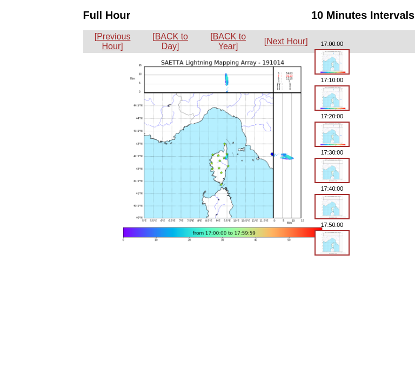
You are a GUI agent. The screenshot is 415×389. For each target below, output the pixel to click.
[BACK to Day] (170, 41)
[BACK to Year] (228, 41)
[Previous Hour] (113, 41)
